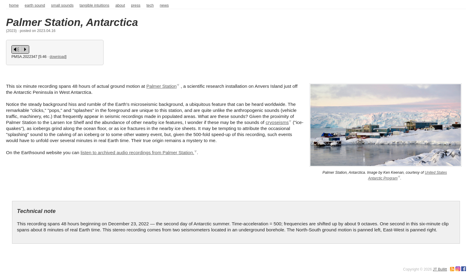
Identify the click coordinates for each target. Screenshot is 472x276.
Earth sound (35, 5)
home (14, 5)
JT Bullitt (440, 269)
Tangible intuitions (94, 5)
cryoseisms (277, 122)
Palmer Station (161, 86)
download (58, 57)
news (164, 5)
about (120, 5)
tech (150, 5)
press (135, 5)
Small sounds (62, 5)
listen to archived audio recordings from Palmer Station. (137, 152)
